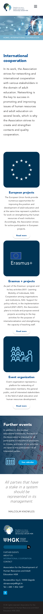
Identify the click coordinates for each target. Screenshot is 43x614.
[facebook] (5, 593)
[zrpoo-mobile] (18, 4)
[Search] (29, 547)
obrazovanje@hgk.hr (13, 584)
